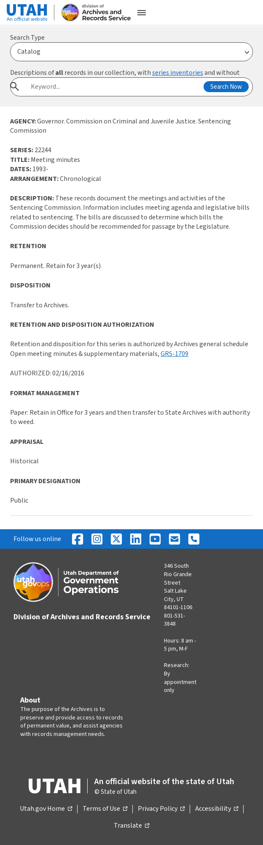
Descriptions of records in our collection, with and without (125, 72)
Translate (131, 825)
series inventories (177, 72)
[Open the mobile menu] (141, 12)
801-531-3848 (174, 620)
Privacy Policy (161, 809)
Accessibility (216, 809)
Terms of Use (105, 809)
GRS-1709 (174, 353)
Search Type (27, 37)
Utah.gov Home (46, 809)
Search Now (226, 86)
